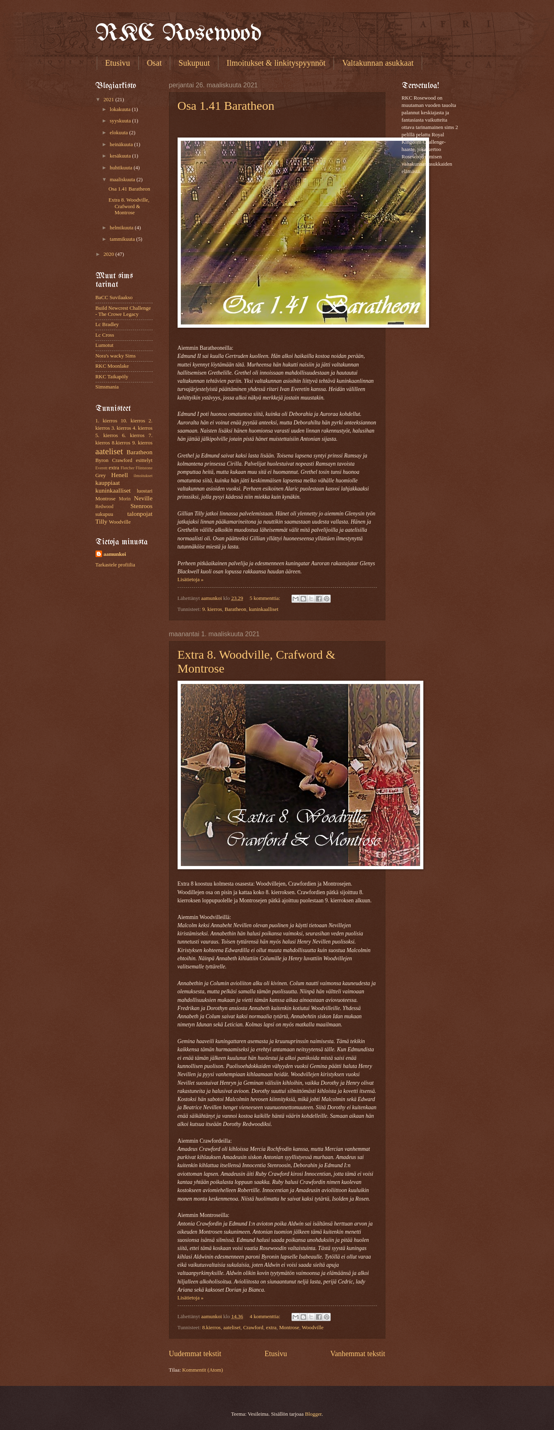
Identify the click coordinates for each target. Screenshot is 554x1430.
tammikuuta (123, 239)
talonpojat (140, 513)
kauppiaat (108, 482)
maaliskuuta (123, 179)
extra (271, 1327)
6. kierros (133, 435)
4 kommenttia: (266, 1316)
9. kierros (212, 609)
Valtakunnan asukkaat (378, 62)
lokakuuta (121, 109)
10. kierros (132, 421)
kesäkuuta (121, 156)
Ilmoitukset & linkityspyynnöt (276, 62)
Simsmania (107, 387)
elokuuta (119, 132)
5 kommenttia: (266, 598)
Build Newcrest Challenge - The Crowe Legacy (123, 311)
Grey (101, 475)
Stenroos (141, 505)
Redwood (104, 506)
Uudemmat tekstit (195, 1354)
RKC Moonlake (112, 366)
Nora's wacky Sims (116, 356)
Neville (143, 498)
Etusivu (117, 62)
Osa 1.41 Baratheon (226, 105)
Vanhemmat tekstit (357, 1354)
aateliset (231, 1327)
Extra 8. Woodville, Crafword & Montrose (129, 206)
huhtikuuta (121, 168)
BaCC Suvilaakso (114, 297)
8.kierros (211, 1327)
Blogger (313, 1414)
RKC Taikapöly (112, 377)
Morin (125, 499)
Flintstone (144, 468)
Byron (102, 460)
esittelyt (144, 460)
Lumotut (104, 345)
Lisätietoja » (191, 579)
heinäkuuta (122, 144)
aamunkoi (115, 554)
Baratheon (235, 609)
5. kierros (107, 435)
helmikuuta (122, 228)
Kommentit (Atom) (202, 1370)
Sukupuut (194, 62)
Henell (119, 474)
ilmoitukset (142, 475)
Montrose (289, 1327)
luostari (145, 491)
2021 (109, 99)
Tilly (101, 521)
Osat (154, 62)
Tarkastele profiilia (115, 565)
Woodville (312, 1327)
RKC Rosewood (178, 34)
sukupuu (104, 514)
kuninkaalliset (263, 609)
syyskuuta (121, 121)
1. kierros (107, 421)
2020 (109, 254)
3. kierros (121, 428)
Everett (102, 468)
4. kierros (143, 428)
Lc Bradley (107, 324)
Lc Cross (105, 335)
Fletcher (128, 468)
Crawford (253, 1327)
